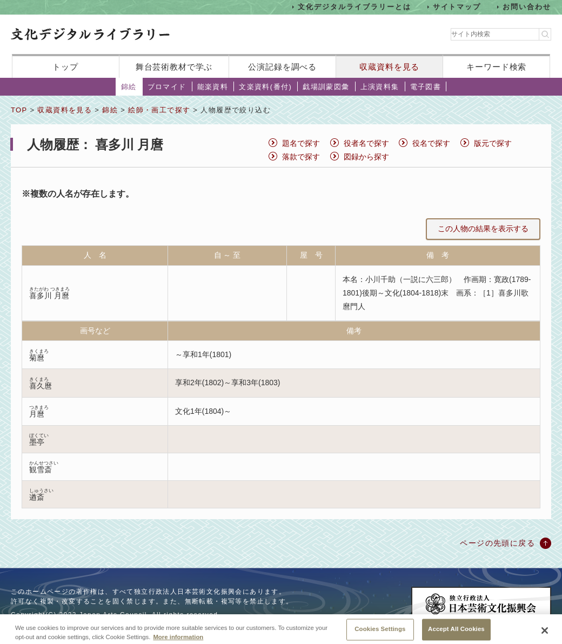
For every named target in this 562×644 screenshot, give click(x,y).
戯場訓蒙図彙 (326, 87)
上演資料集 (379, 87)
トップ (65, 66)
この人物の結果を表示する (483, 228)
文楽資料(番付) (265, 87)
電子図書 (425, 87)
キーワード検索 (496, 66)
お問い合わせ (527, 7)
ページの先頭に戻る (497, 543)
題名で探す (301, 143)
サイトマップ (457, 7)
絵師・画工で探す (159, 110)
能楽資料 (213, 87)
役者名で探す (366, 143)
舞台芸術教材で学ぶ (174, 66)
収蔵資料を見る (389, 66)
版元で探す (493, 143)
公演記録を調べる (282, 66)
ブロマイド (167, 87)
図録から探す (366, 156)
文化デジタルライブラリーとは (354, 7)
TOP (19, 110)
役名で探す (431, 143)
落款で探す (301, 156)
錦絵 (129, 87)
